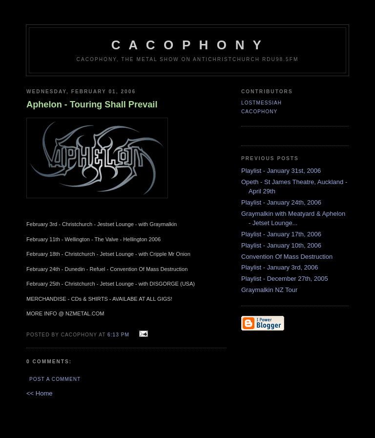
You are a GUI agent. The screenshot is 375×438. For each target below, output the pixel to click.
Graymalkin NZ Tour (269, 289)
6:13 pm (118, 334)
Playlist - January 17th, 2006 (281, 234)
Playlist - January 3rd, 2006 (279, 267)
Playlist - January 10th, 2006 (281, 245)
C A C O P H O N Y (187, 45)
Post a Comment (55, 379)
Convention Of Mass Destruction (287, 256)
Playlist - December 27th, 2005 (284, 278)
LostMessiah (261, 102)
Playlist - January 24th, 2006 (281, 202)
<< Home (39, 393)
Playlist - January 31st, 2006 (281, 170)
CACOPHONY (259, 111)
